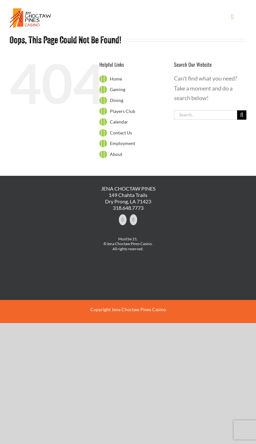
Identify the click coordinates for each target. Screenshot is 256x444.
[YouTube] (133, 219)
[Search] (241, 115)
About (116, 154)
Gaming (117, 89)
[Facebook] (123, 219)
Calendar (119, 121)
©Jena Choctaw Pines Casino (127, 243)
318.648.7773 (128, 208)
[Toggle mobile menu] (232, 16)
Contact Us (121, 132)
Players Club (122, 111)
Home (116, 78)
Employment (122, 143)
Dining (116, 100)
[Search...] (205, 115)
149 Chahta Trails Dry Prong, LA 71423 (128, 198)
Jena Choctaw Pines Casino (138, 309)
